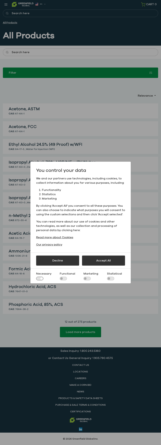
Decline (57, 261)
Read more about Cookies (54, 237)
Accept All (103, 261)
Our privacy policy (49, 245)
